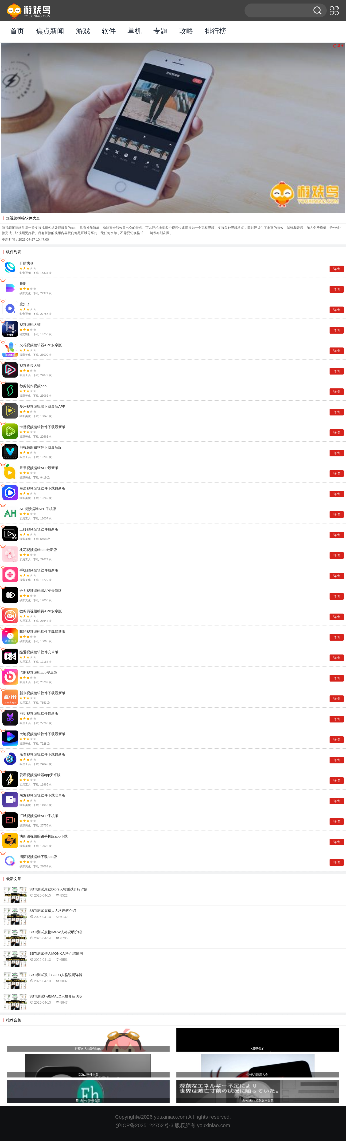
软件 (109, 31)
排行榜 (215, 31)
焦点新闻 (50, 31)
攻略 (186, 31)
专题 (160, 31)
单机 (135, 31)
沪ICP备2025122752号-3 (145, 1125)
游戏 (83, 31)
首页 (17, 31)
